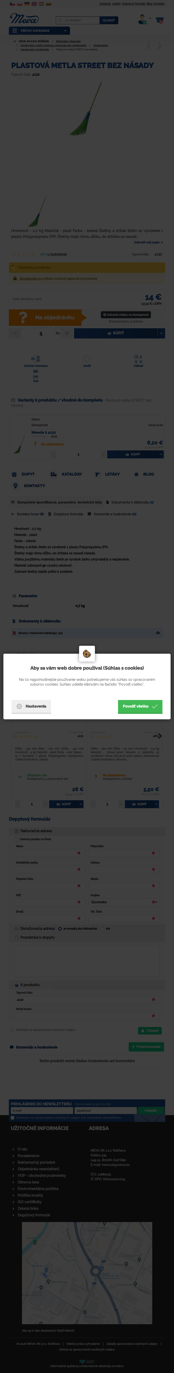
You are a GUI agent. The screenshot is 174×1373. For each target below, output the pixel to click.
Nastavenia (31, 706)
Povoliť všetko (140, 706)
